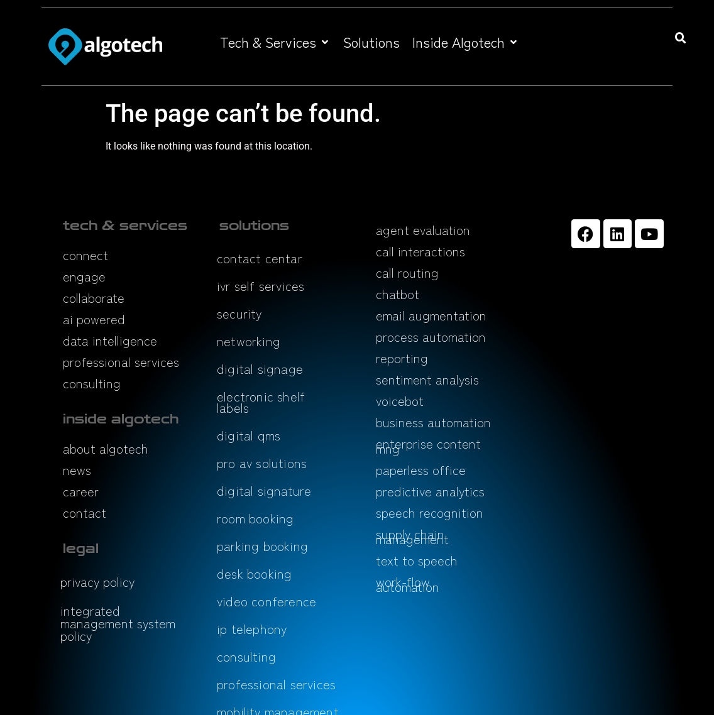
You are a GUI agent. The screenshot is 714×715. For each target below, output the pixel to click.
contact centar (259, 258)
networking (248, 341)
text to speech (417, 560)
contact (84, 512)
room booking (255, 518)
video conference (266, 601)
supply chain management (412, 536)
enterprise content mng (428, 445)
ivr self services (260, 285)
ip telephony (252, 628)
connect (85, 255)
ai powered (94, 319)
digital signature (264, 490)
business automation (433, 422)
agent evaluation (423, 230)
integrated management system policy (117, 623)
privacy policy (97, 581)
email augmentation (431, 315)
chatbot (397, 294)
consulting (92, 383)
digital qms (248, 435)
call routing (407, 272)
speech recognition (429, 512)
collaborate (93, 297)
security (239, 313)
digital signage (260, 368)
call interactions (420, 251)
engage (84, 276)
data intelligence (110, 340)
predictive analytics (430, 491)
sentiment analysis (427, 379)
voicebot (400, 400)
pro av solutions (262, 463)
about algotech (105, 448)
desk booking (254, 573)
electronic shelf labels (261, 402)
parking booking (262, 546)
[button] (275, 41)
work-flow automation (407, 584)
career (81, 491)
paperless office (421, 470)
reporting (402, 358)
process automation (431, 336)
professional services (121, 361)
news (77, 470)
